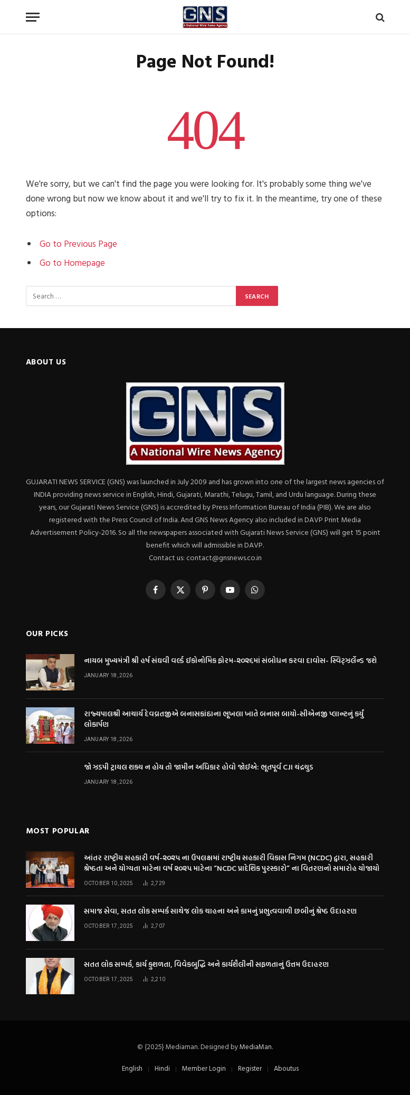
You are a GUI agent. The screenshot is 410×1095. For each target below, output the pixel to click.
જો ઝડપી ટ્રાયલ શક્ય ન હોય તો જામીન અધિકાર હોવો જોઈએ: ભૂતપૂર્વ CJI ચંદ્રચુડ (198, 767)
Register (250, 1068)
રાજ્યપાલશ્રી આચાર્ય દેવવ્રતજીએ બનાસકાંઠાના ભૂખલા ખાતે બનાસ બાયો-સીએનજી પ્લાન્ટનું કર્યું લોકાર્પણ (224, 718)
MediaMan (256, 1046)
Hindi (162, 1068)
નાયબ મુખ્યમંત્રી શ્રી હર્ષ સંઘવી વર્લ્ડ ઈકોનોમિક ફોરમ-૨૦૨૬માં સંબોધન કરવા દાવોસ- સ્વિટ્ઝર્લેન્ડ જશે (230, 660)
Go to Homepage (72, 262)
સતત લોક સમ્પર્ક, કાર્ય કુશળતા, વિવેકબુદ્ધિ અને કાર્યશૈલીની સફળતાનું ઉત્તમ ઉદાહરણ (206, 964)
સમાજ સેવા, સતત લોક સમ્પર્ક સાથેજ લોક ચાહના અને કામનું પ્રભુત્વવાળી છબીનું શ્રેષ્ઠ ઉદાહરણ (220, 911)
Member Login (204, 1068)
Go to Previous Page (78, 243)
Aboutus (286, 1068)
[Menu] (33, 17)
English (132, 1068)
